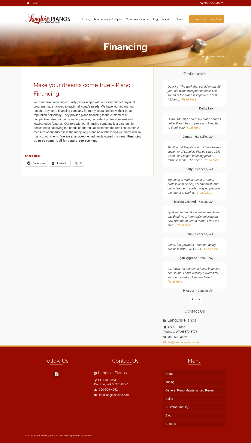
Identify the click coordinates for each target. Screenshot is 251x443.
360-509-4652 (211, 3)
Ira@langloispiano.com (181, 342)
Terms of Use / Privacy (60, 435)
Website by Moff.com (82, 435)
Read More (189, 99)
